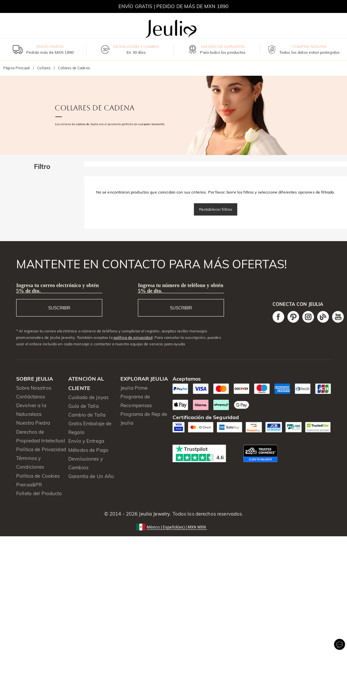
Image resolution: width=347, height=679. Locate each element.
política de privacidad (133, 337)
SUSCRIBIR (59, 307)
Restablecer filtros (215, 209)
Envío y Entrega (86, 441)
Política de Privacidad (41, 449)
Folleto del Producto (39, 493)
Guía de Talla (83, 406)
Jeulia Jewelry (154, 514)
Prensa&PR (29, 485)
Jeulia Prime (134, 388)
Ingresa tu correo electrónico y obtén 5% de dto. (57, 288)
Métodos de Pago (88, 450)
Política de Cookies (38, 476)
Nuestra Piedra (33, 423)
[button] (173, 526)
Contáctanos (30, 397)
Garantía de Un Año (91, 476)
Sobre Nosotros (33, 388)
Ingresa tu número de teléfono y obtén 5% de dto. (180, 288)
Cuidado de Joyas (88, 397)
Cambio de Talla (87, 415)
